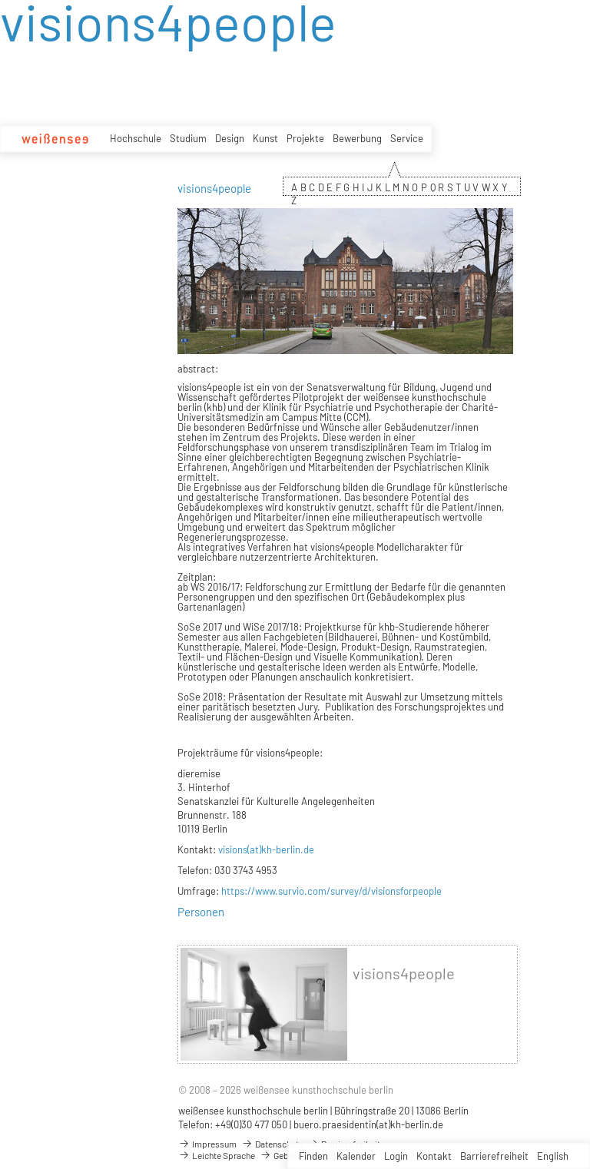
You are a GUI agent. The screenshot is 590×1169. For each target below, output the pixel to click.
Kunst (265, 138)
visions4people (404, 973)
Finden (313, 1156)
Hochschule (135, 138)
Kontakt (434, 1156)
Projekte (305, 138)
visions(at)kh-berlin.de (266, 849)
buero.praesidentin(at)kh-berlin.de (368, 1124)
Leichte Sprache (216, 1155)
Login (396, 1156)
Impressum (207, 1143)
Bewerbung (357, 138)
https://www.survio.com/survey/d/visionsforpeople (331, 891)
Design (229, 138)
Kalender (356, 1156)
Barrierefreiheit (494, 1156)
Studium (188, 138)
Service (406, 138)
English (552, 1156)
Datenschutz (272, 1143)
